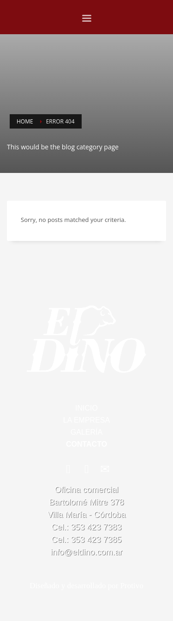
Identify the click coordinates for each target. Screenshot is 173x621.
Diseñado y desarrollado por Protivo (86, 585)
